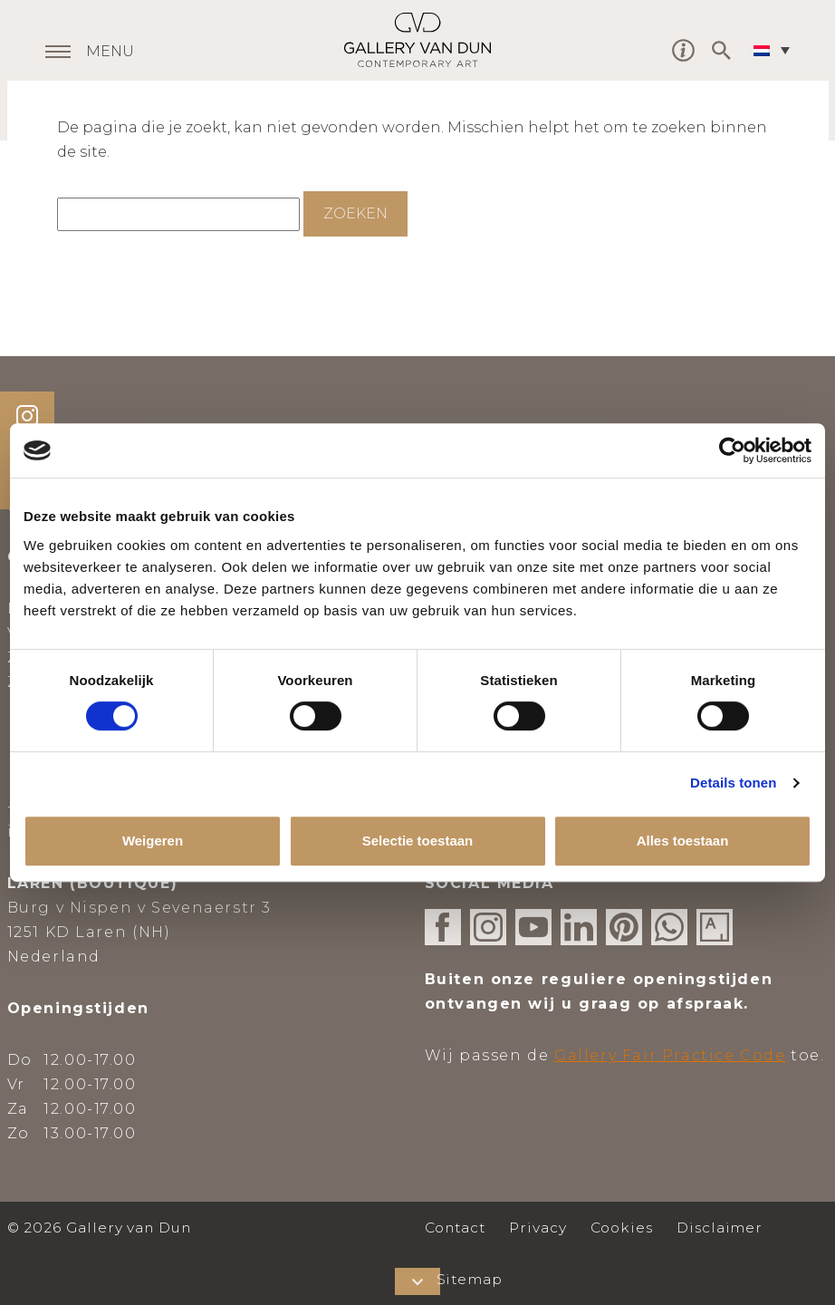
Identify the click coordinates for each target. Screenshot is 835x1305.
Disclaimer (720, 1227)
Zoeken (355, 213)
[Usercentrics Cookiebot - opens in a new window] (732, 450)
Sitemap (470, 1279)
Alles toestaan (683, 840)
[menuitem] (776, 50)
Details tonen (733, 782)
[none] (776, 50)
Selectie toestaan (418, 840)
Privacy (538, 1227)
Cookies (622, 1227)
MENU (110, 52)
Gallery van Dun (417, 40)
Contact (455, 1227)
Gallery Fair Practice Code (670, 1055)
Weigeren (152, 840)
